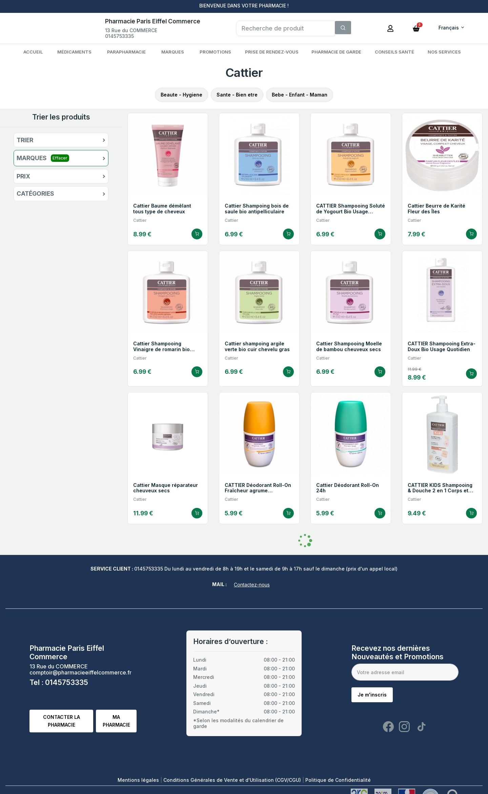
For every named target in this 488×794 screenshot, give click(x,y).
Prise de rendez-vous (272, 52)
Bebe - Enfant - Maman (299, 95)
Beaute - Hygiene (181, 95)
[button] (416, 27)
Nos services (444, 52)
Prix (23, 176)
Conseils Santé (394, 52)
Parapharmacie (126, 52)
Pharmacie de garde (336, 52)
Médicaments (74, 52)
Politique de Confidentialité (338, 780)
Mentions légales (139, 780)
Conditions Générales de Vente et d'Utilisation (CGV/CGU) (232, 780)
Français (449, 27)
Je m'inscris (372, 695)
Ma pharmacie (116, 720)
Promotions (215, 52)
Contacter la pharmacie (61, 720)
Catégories (35, 194)
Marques (172, 52)
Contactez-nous (252, 584)
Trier (25, 140)
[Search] (342, 28)
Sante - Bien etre (237, 95)
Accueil (33, 52)
